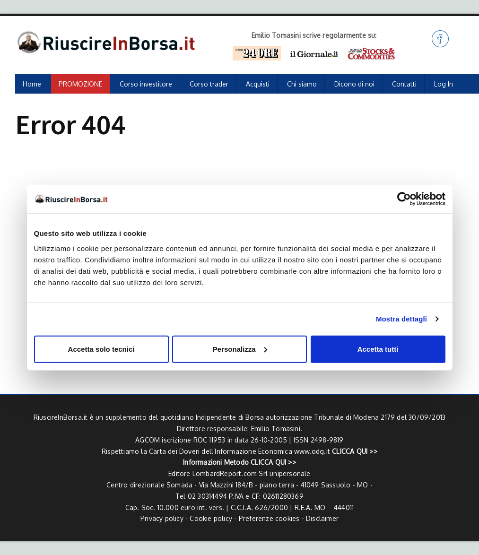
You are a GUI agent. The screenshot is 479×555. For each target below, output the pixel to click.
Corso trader (209, 84)
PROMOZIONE (80, 84)
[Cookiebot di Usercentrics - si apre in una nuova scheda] (404, 199)
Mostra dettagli (401, 319)
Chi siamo (302, 84)
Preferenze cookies (269, 518)
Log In (443, 84)
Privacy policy (161, 518)
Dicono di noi (354, 84)
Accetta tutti (378, 349)
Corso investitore (146, 84)
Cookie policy (211, 518)
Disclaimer (322, 518)
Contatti (404, 84)
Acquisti (258, 84)
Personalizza (240, 349)
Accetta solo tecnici (101, 349)
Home (32, 84)
